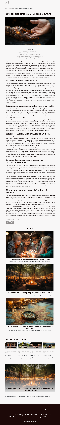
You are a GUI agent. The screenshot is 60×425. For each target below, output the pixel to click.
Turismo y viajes (43, 415)
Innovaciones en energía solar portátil (49, 347)
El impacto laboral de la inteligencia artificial (30, 54)
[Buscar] (30, 409)
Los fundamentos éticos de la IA (30, 51)
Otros (49, 414)
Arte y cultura (12, 415)
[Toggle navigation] (7, 2)
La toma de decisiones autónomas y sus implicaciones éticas (30, 56)
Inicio (6, 8)
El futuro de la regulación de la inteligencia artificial (30, 58)
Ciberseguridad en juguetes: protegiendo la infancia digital (30, 259)
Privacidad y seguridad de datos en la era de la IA (30, 52)
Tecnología (11, 8)
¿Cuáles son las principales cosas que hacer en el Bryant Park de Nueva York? (30, 293)
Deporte (27, 414)
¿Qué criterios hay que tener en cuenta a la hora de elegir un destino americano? (30, 327)
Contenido (30, 49)
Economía (35, 414)
